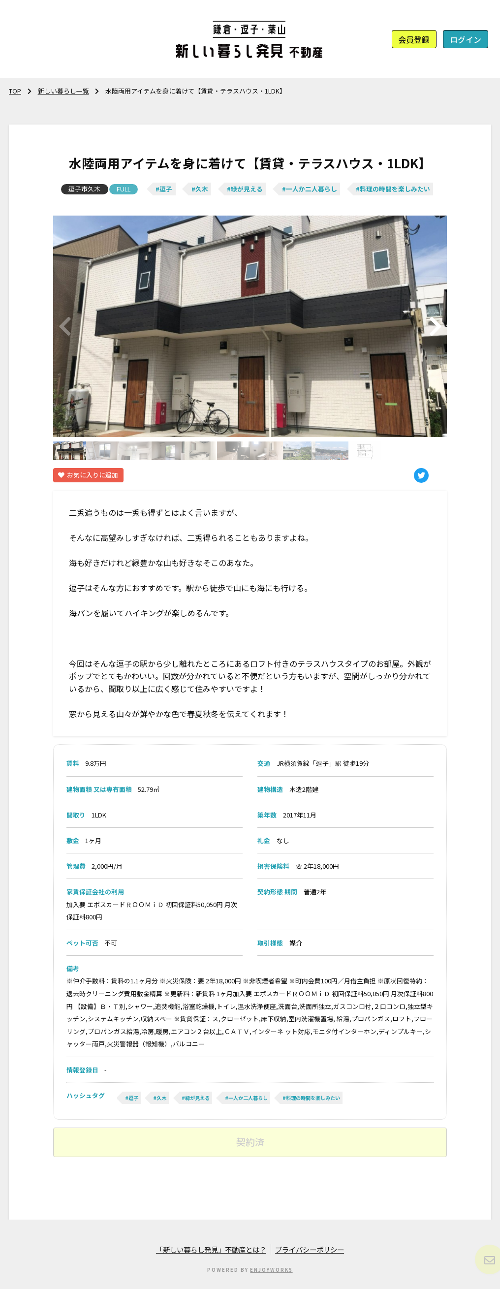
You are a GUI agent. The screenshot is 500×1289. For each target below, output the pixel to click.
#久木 (199, 188)
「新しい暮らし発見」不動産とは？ (211, 1249)
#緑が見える (245, 188)
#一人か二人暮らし (309, 188)
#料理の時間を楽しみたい (393, 188)
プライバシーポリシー (309, 1249)
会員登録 (414, 39)
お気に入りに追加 (88, 474)
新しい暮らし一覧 (63, 90)
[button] (435, 327)
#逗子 (164, 188)
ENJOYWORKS (271, 1269)
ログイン (465, 39)
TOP (15, 90)
